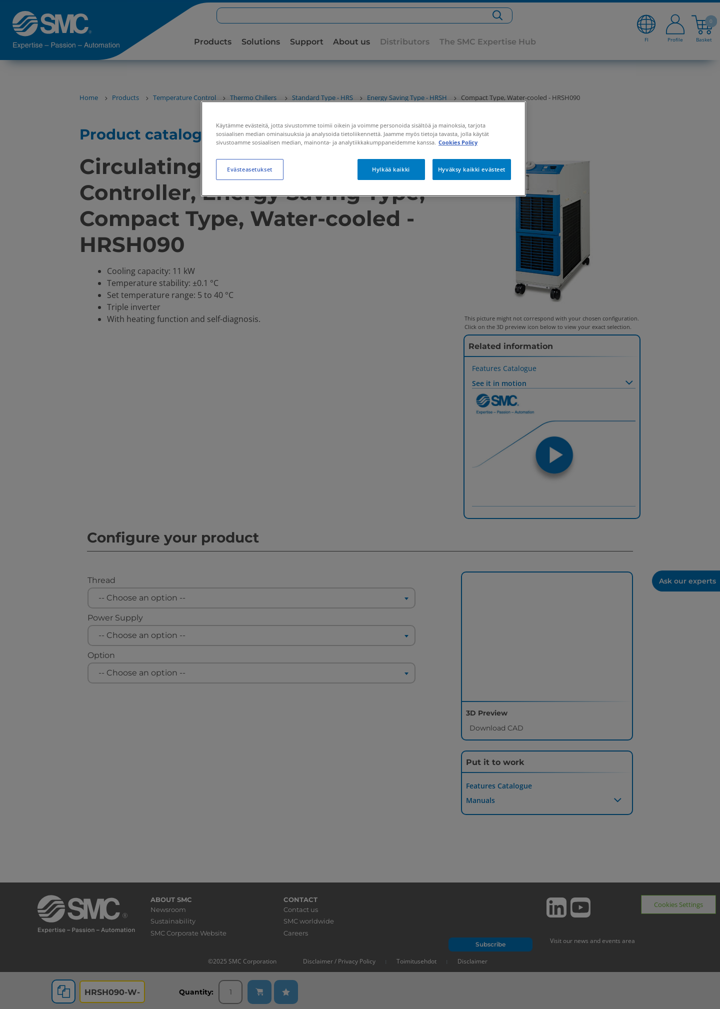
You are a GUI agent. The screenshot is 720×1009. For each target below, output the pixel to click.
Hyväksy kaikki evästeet (472, 169)
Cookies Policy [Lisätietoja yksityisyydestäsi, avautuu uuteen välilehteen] (458, 142)
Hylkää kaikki (391, 169)
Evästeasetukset (249, 169)
